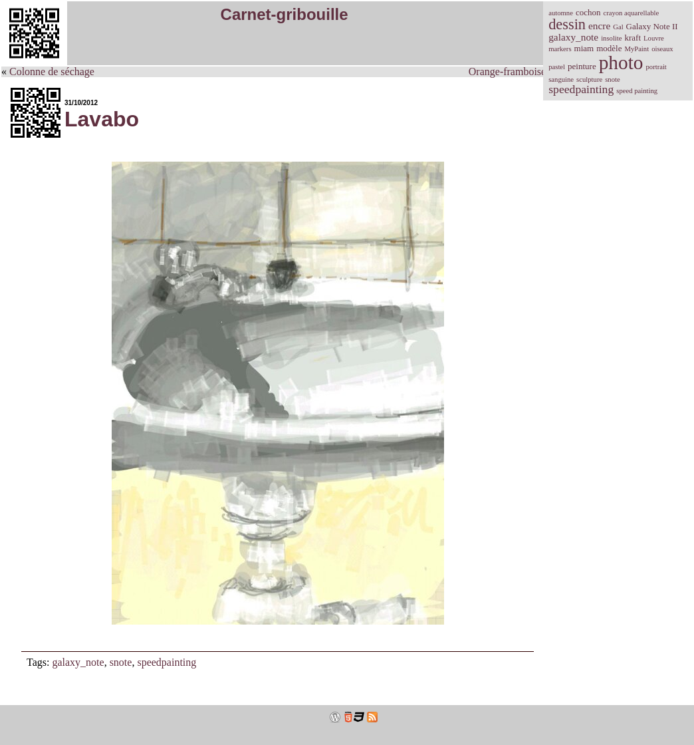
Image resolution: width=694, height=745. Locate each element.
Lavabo (101, 119)
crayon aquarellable (631, 13)
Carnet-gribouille (284, 14)
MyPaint (636, 49)
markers (559, 49)
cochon (588, 12)
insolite (611, 38)
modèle (609, 48)
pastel (556, 67)
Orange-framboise (507, 71)
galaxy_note (78, 662)
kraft (633, 38)
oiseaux (662, 49)
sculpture (589, 79)
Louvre (653, 38)
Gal (618, 27)
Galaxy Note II (652, 26)
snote (121, 662)
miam (584, 48)
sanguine (561, 79)
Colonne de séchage (51, 71)
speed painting (636, 90)
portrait (655, 67)
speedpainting (166, 662)
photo (621, 62)
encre (599, 25)
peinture (582, 66)
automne (560, 13)
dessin (567, 24)
